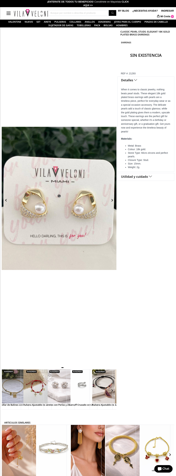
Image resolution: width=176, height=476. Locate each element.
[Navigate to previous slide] (6, 200)
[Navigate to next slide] (112, 200)
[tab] (146, 80)
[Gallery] (59, 200)
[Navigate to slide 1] (62, 368)
